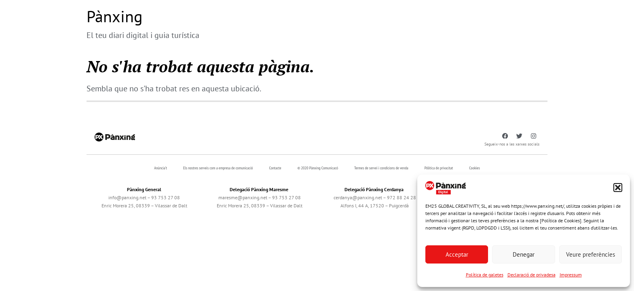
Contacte (275, 168)
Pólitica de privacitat (439, 168)
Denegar (524, 254)
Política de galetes (484, 275)
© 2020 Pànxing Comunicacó (318, 168)
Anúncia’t (160, 168)
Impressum (571, 275)
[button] (618, 187)
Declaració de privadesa (531, 275)
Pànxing (114, 16)
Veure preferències (590, 254)
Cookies (474, 168)
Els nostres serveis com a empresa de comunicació (218, 168)
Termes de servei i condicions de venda (381, 168)
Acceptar (457, 254)
